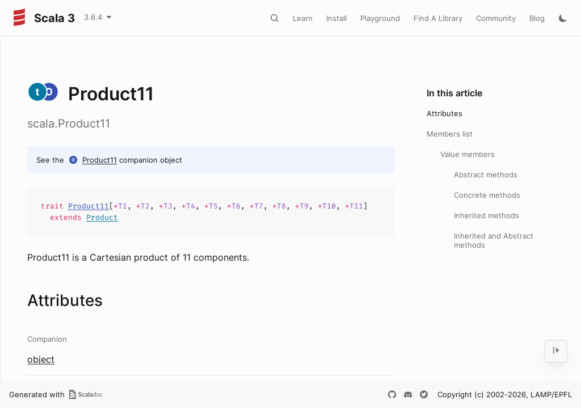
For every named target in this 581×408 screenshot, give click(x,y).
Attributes (444, 113)
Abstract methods (485, 174)
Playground (380, 18)
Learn (303, 18)
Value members (467, 154)
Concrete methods (487, 194)
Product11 (99, 159)
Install (336, 18)
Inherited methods (486, 215)
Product (102, 217)
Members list (450, 133)
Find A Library (438, 18)
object (40, 359)
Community (496, 18)
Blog (537, 18)
